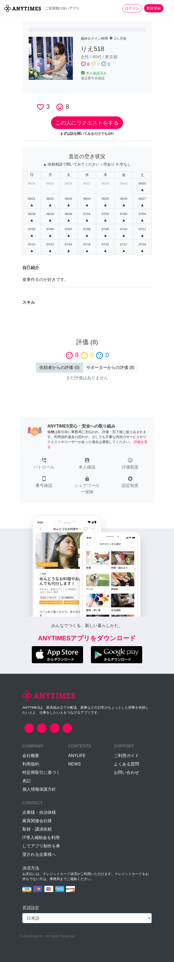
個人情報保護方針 (39, 789)
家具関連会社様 (37, 821)
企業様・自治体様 (39, 812)
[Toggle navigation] (166, 8)
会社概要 (30, 755)
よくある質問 (126, 764)
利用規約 (30, 764)
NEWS (74, 764)
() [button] (59, 367)
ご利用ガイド (126, 755)
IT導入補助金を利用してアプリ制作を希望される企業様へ (41, 846)
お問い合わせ (126, 772)
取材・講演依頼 (37, 829)
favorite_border (40, 107)
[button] (44, 464)
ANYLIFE (77, 755)
